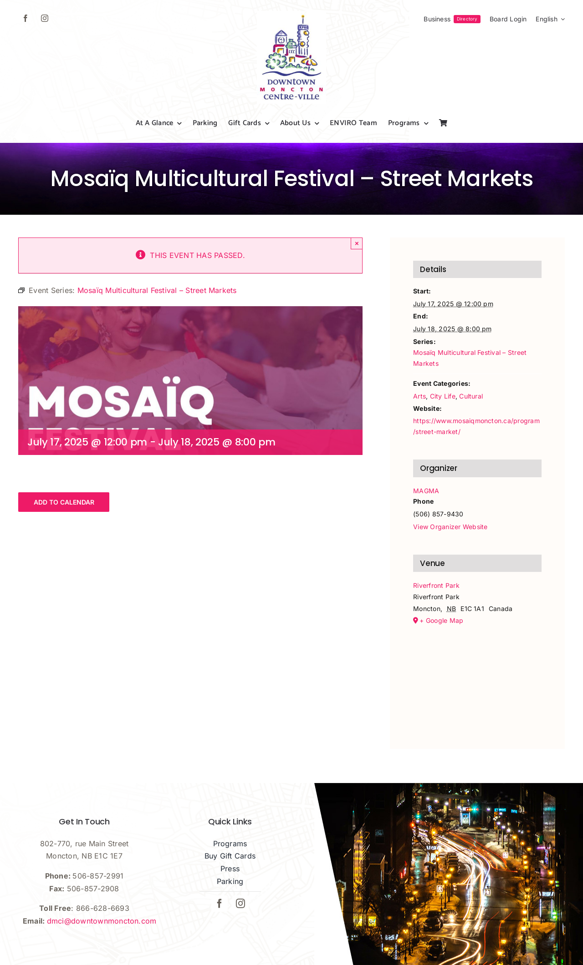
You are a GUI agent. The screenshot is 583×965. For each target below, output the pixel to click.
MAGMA (426, 491)
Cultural (471, 396)
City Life (442, 396)
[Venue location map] (477, 674)
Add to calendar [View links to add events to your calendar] (64, 502)
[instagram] (44, 18)
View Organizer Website (450, 526)
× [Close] (357, 243)
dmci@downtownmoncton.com (102, 920)
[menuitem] (550, 19)
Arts (419, 396)
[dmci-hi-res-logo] (291, 14)
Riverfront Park (436, 585)
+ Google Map (441, 620)
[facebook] (25, 18)
